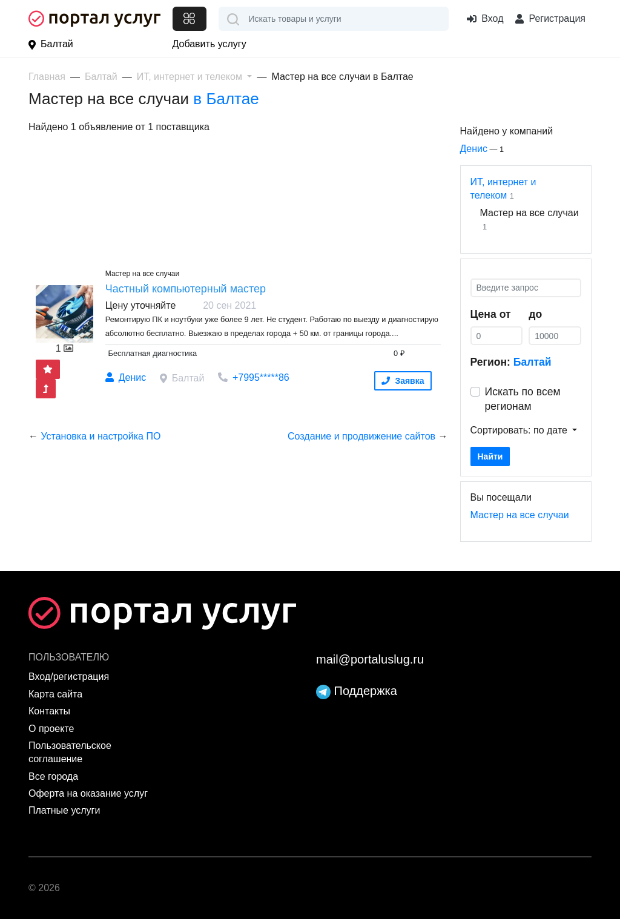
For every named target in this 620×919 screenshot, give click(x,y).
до (535, 314)
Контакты (49, 711)
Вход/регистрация (68, 676)
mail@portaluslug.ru (370, 659)
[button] (194, 76)
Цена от (490, 314)
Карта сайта (55, 694)
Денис (474, 148)
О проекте (51, 728)
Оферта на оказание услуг (88, 793)
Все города (53, 776)
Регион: (511, 362)
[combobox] (334, 19)
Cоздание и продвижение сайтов (361, 436)
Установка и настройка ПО (100, 436)
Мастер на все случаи (519, 515)
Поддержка (356, 690)
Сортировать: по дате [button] (520, 430)
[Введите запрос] (526, 287)
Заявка (402, 381)
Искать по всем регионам (523, 399)
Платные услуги (64, 810)
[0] (496, 335)
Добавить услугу (209, 44)
